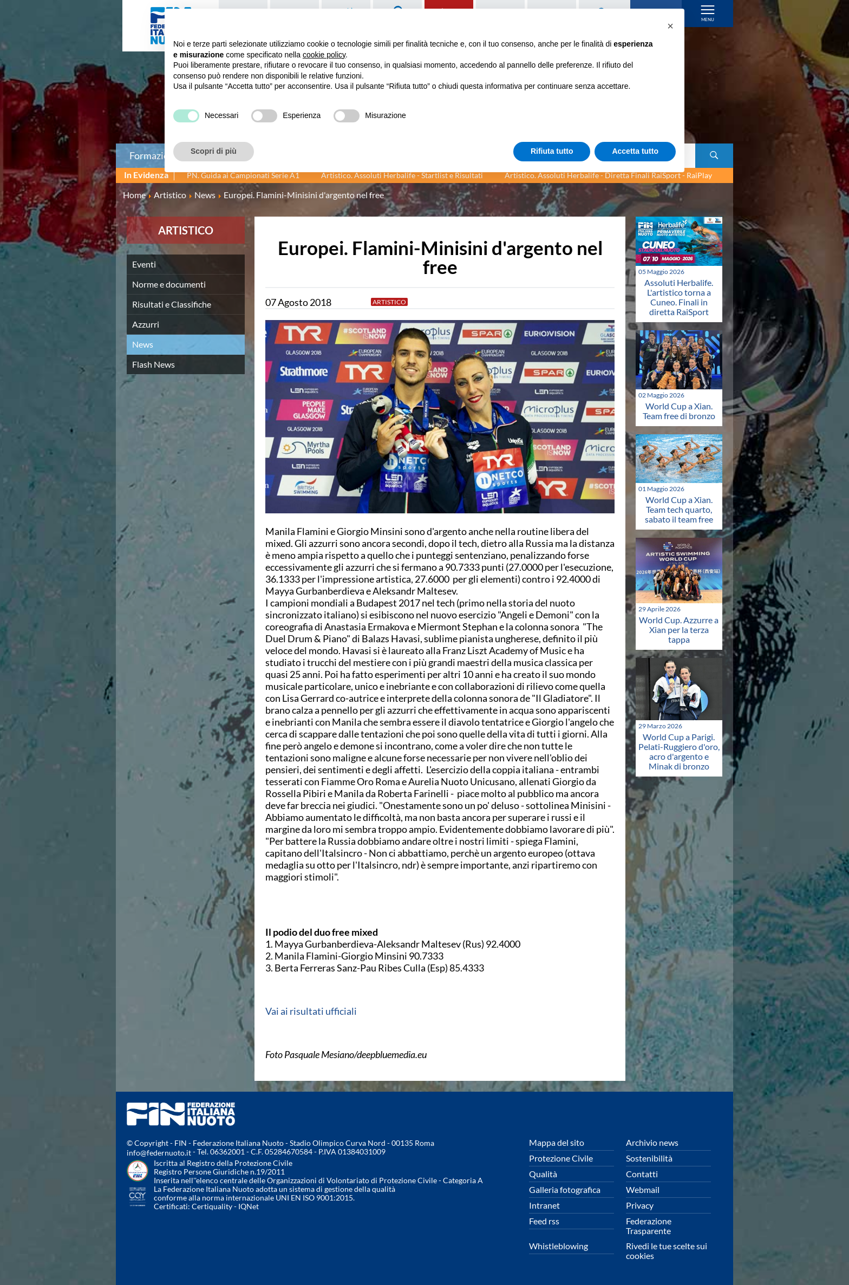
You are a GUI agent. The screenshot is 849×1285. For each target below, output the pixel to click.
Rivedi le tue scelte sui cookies (666, 1251)
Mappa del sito (556, 1142)
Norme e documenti (169, 284)
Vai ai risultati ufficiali (311, 1011)
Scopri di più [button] (214, 151)
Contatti (642, 1174)
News (142, 344)
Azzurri (145, 324)
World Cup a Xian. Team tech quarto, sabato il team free (679, 509)
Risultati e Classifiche (171, 304)
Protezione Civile (561, 1158)
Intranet (544, 1205)
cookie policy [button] (324, 54)
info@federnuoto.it (159, 1152)
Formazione (154, 155)
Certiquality (212, 1206)
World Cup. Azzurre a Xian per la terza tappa (679, 629)
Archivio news (652, 1142)
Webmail (642, 1189)
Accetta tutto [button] (635, 151)
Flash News (153, 364)
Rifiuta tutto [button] (552, 151)
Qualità (543, 1174)
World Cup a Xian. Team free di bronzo (679, 411)
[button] (670, 26)
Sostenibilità (649, 1158)
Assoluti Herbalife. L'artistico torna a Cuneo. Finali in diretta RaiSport (678, 297)
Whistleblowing (558, 1246)
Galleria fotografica (564, 1189)
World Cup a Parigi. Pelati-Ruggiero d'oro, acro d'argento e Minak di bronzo (679, 751)
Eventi (144, 264)
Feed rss (544, 1221)
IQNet (248, 1206)
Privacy (640, 1205)
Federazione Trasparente (648, 1226)
